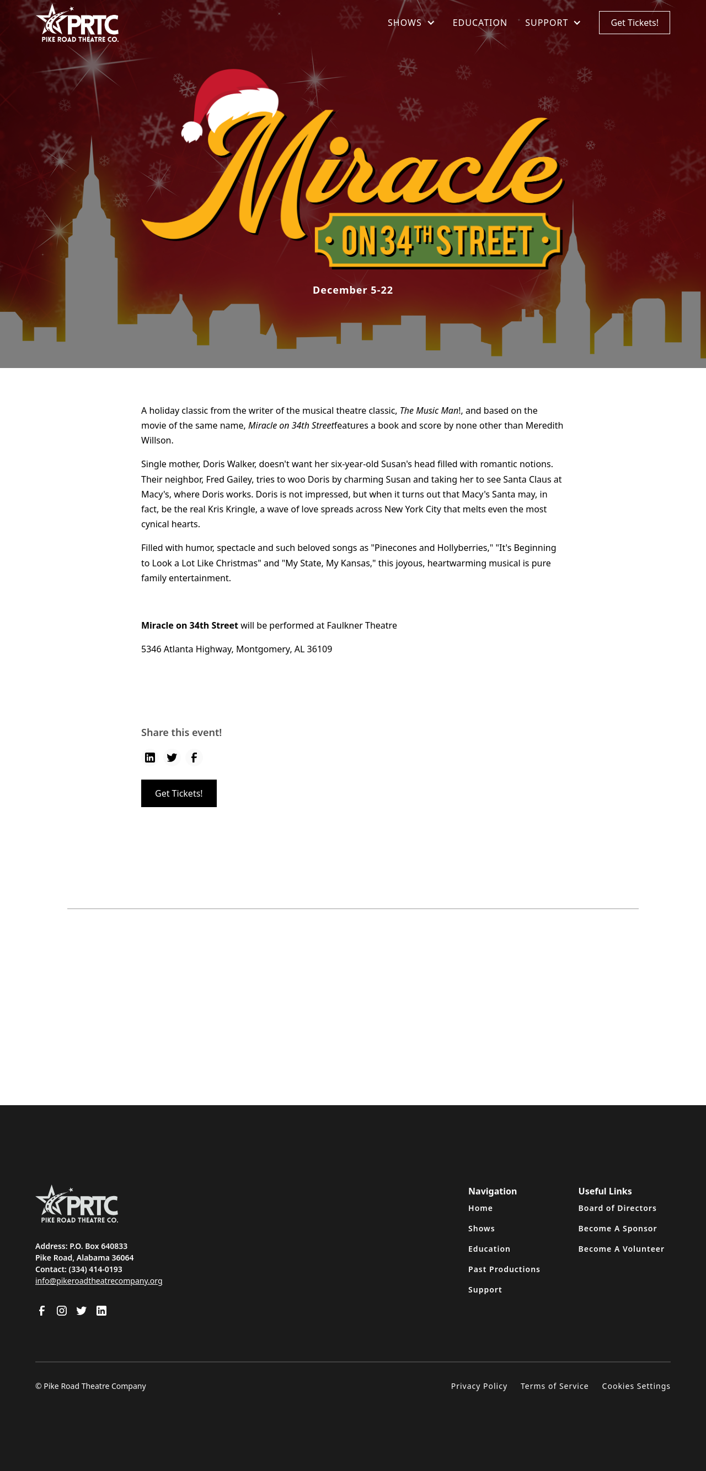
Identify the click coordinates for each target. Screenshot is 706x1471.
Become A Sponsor (618, 1228)
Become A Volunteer (622, 1248)
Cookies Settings (636, 1386)
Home (480, 1208)
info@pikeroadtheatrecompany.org (99, 1280)
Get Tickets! (635, 23)
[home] (77, 22)
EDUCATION (480, 23)
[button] (411, 23)
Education (489, 1248)
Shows (481, 1228)
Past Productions (504, 1269)
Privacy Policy (479, 1386)
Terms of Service (555, 1386)
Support (485, 1289)
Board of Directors (618, 1208)
